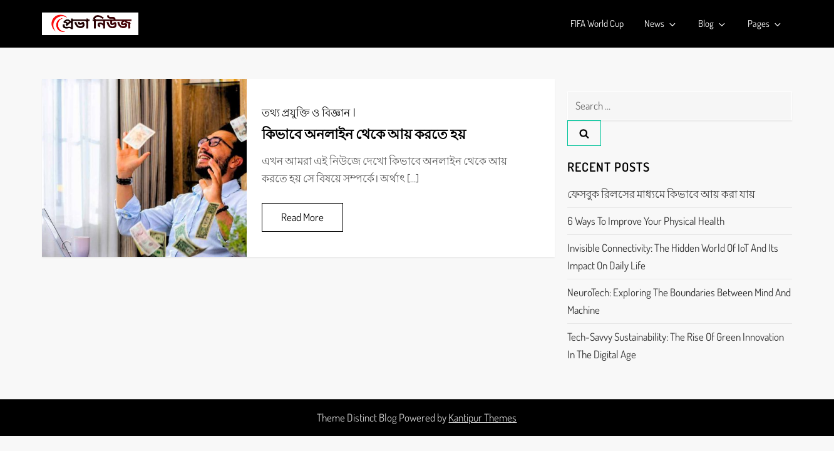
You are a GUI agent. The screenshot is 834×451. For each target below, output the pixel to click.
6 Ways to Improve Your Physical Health (645, 220)
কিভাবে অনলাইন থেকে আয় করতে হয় (364, 133)
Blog (712, 23)
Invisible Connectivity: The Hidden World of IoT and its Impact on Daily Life (672, 256)
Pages (765, 23)
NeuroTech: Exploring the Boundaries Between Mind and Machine (679, 301)
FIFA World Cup (597, 23)
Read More (302, 217)
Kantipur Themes (482, 417)
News (660, 23)
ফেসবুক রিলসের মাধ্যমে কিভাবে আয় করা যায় (661, 193)
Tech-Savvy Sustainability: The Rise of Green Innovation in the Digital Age (675, 345)
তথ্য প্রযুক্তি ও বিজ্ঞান (306, 112)
